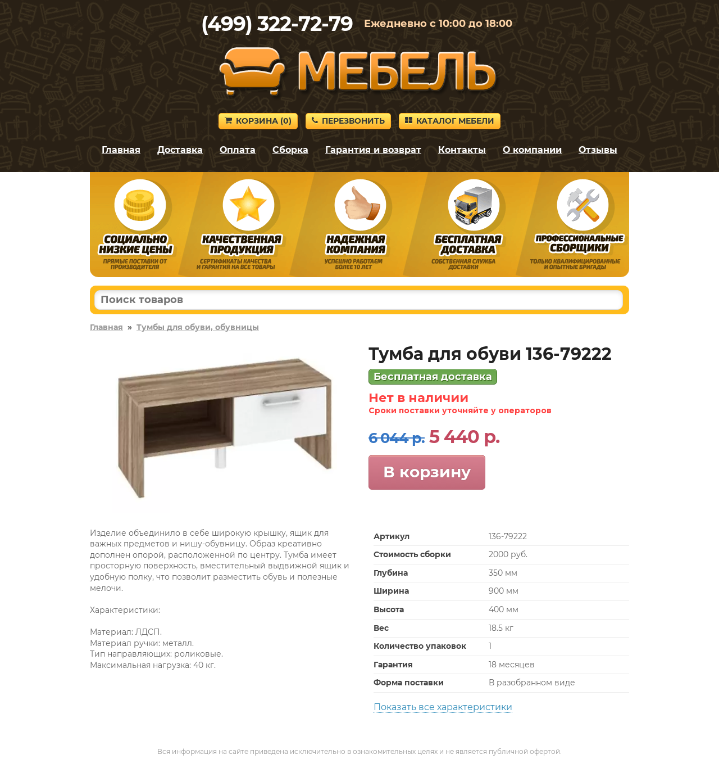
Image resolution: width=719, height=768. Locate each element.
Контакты (462, 149)
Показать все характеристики (443, 707)
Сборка (290, 149)
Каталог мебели (449, 121)
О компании (532, 149)
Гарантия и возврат (373, 149)
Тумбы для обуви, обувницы (197, 327)
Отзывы (598, 149)
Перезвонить (348, 121)
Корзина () (258, 121)
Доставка (180, 149)
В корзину (427, 471)
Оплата (238, 149)
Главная (121, 149)
